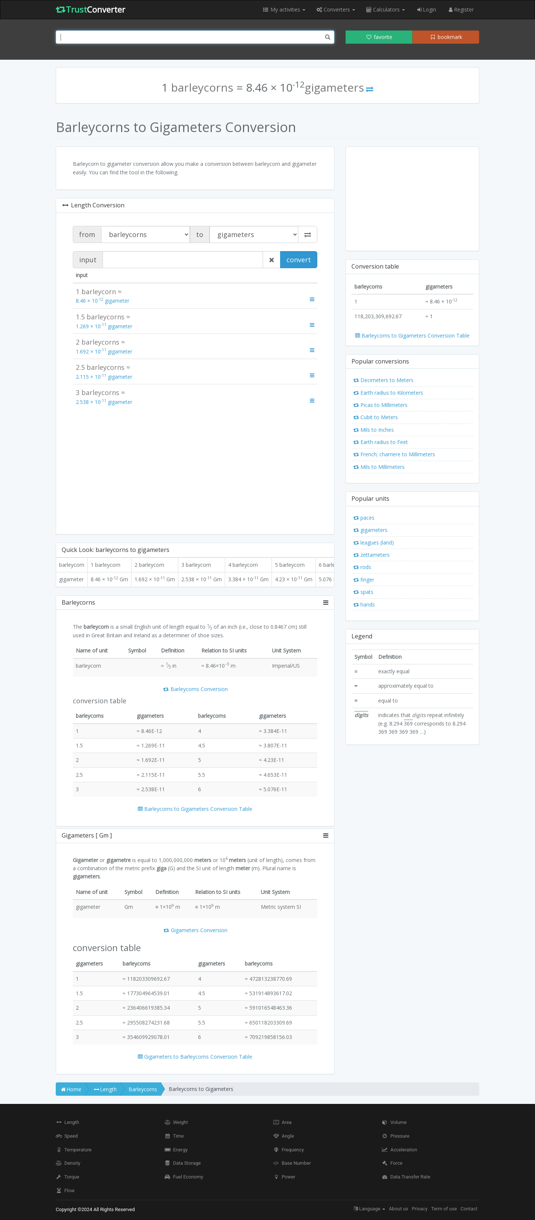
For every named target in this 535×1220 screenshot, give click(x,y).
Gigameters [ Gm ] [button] (195, 835)
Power (284, 1177)
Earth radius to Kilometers (388, 392)
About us (398, 1208)
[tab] (195, 603)
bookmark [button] (445, 36)
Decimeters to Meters (383, 380)
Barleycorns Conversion (195, 689)
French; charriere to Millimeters (394, 454)
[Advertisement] (195, 469)
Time (174, 1136)
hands (364, 604)
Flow (65, 1190)
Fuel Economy (184, 1177)
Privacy (420, 1208)
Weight (176, 1122)
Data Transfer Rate (406, 1177)
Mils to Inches (373, 429)
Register (460, 9)
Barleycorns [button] (195, 602)
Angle (283, 1136)
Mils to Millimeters (379, 466)
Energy (176, 1149)
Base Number (292, 1163)
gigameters (370, 529)
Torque (67, 1177)
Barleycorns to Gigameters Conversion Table (195, 808)
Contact (469, 1208)
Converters (336, 9)
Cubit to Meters (375, 417)
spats (363, 591)
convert (298, 259)
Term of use (444, 1208)
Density (68, 1163)
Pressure (395, 1136)
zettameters (371, 554)
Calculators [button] (385, 9)
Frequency (288, 1149)
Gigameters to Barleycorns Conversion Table (195, 1056)
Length (67, 1122)
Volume (394, 1122)
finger (363, 579)
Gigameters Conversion (195, 930)
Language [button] (369, 1208)
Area (282, 1122)
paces (363, 517)
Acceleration (399, 1149)
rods (362, 566)
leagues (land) (373, 542)
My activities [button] (283, 9)
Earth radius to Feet (380, 441)
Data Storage (183, 1163)
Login (426, 9)
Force (392, 1163)
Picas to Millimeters (380, 404)
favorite (379, 36)
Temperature (73, 1149)
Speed (67, 1136)
